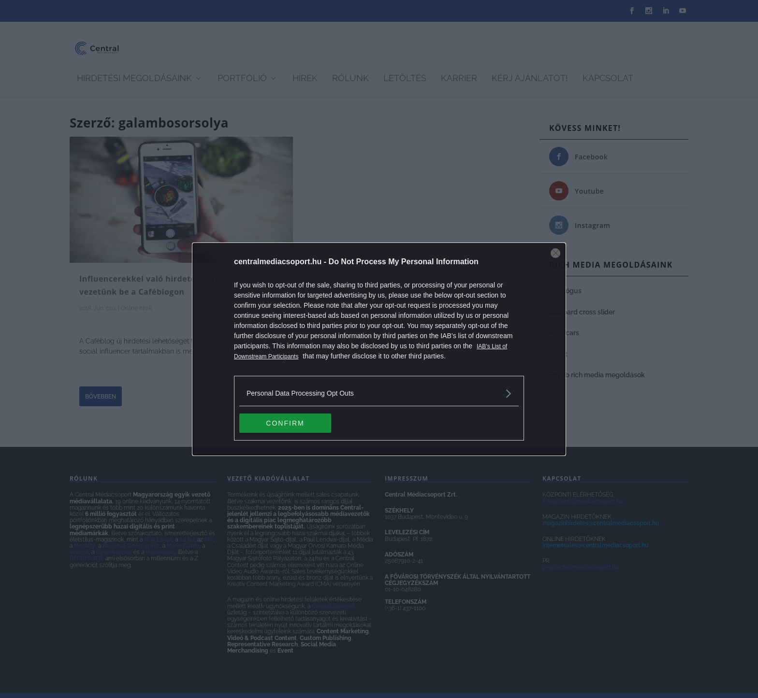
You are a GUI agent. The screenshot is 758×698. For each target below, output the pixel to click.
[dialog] (379, 349)
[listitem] (379, 393)
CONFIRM (285, 423)
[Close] (555, 253)
